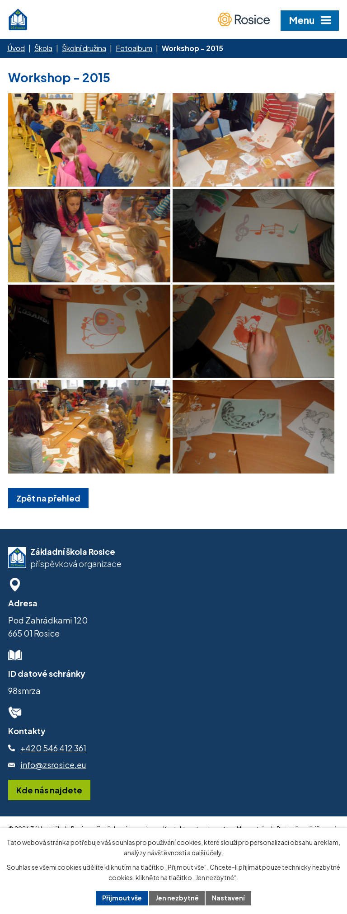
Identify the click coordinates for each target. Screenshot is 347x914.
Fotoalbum (134, 48)
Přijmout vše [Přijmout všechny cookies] (122, 898)
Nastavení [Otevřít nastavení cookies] (228, 898)
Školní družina (84, 48)
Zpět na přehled (48, 522)
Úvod (16, 48)
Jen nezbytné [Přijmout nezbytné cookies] (177, 898)
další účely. (207, 852)
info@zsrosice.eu (53, 789)
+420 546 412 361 (53, 772)
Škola (43, 48)
